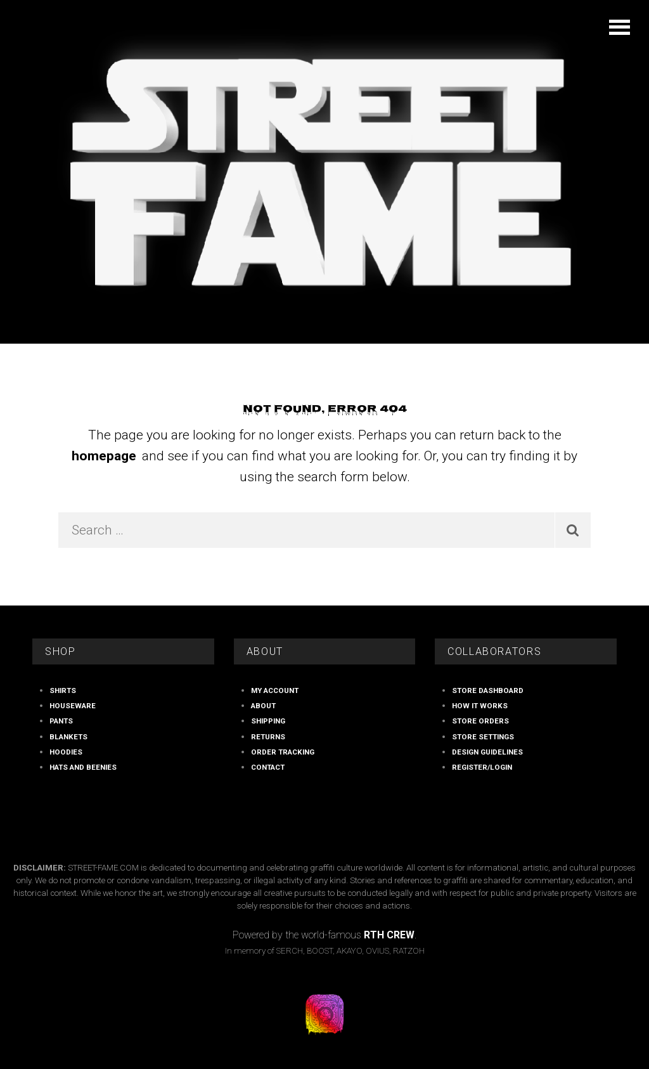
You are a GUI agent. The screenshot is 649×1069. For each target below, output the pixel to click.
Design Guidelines (487, 752)
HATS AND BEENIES (83, 767)
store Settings (483, 736)
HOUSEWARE (72, 705)
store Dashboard (488, 690)
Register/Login (482, 767)
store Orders (480, 720)
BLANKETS (68, 736)
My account (275, 690)
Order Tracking (282, 752)
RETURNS (268, 736)
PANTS (61, 720)
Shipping (268, 720)
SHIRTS (62, 690)
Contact (268, 767)
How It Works (480, 705)
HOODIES (65, 752)
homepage (104, 455)
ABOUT (263, 705)
